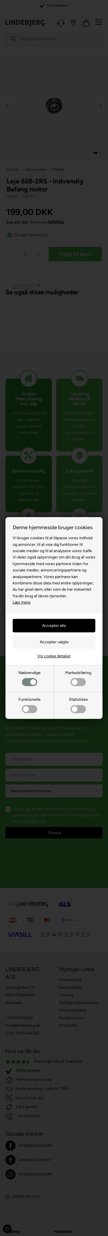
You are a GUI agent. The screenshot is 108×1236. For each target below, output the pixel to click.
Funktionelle (29, 705)
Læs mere (22, 602)
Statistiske (78, 705)
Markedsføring (78, 678)
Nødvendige (29, 678)
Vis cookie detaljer (54, 656)
